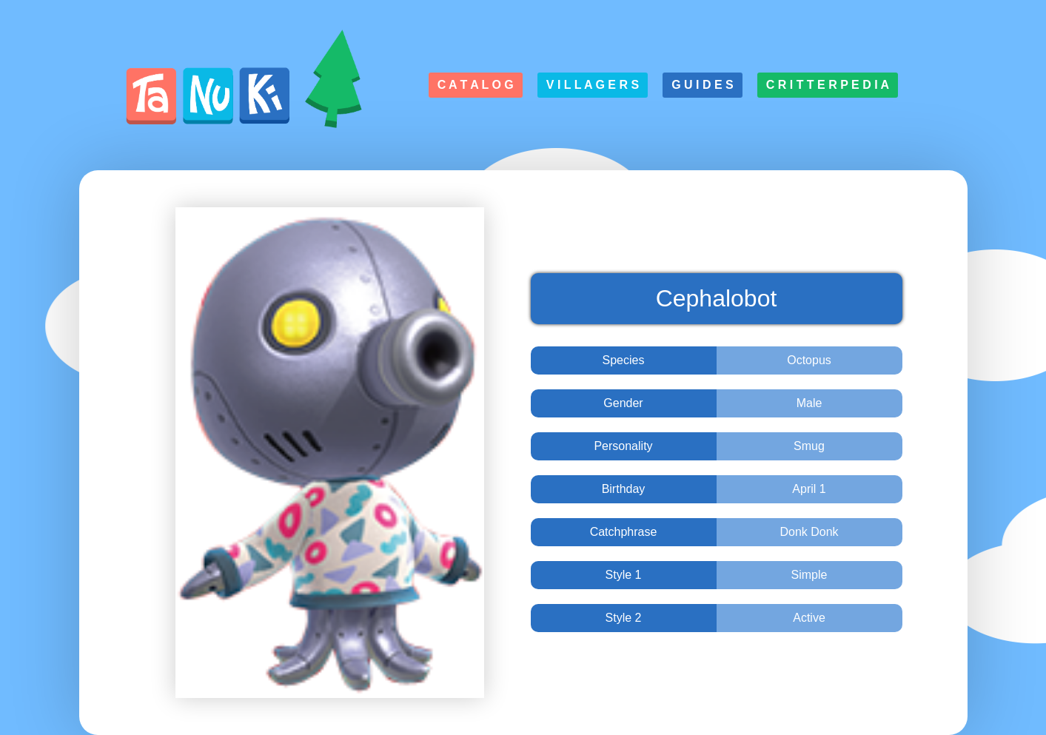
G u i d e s (702, 84)
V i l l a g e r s (592, 84)
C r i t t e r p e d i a (827, 84)
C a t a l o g (475, 84)
